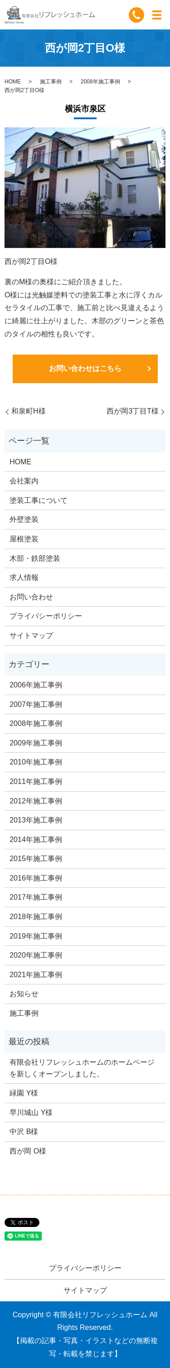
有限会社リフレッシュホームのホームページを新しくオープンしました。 (82, 1068)
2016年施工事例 (36, 878)
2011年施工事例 (36, 781)
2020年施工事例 (36, 955)
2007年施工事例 (36, 704)
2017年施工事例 (36, 897)
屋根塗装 (24, 539)
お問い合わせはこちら (85, 368)
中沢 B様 (24, 1131)
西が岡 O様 (28, 1151)
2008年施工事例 (100, 81)
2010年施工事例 (36, 762)
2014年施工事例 (36, 839)
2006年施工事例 (36, 685)
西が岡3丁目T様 (133, 411)
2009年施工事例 (36, 743)
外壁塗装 (24, 519)
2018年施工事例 (36, 916)
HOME (13, 81)
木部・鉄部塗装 (35, 558)
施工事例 (51, 81)
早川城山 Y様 (31, 1112)
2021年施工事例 (36, 975)
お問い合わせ (31, 597)
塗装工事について (39, 500)
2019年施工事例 (36, 936)
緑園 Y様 (24, 1093)
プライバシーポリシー (46, 616)
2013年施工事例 (36, 820)
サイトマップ (31, 635)
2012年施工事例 (36, 801)
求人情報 (24, 577)
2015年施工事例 (36, 858)
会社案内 (24, 481)
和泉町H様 (28, 411)
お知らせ (24, 994)
